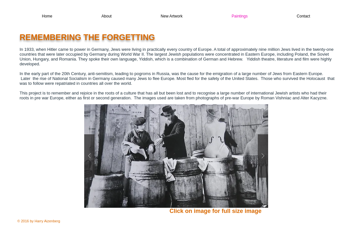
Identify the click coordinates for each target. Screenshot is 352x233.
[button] (176, 156)
